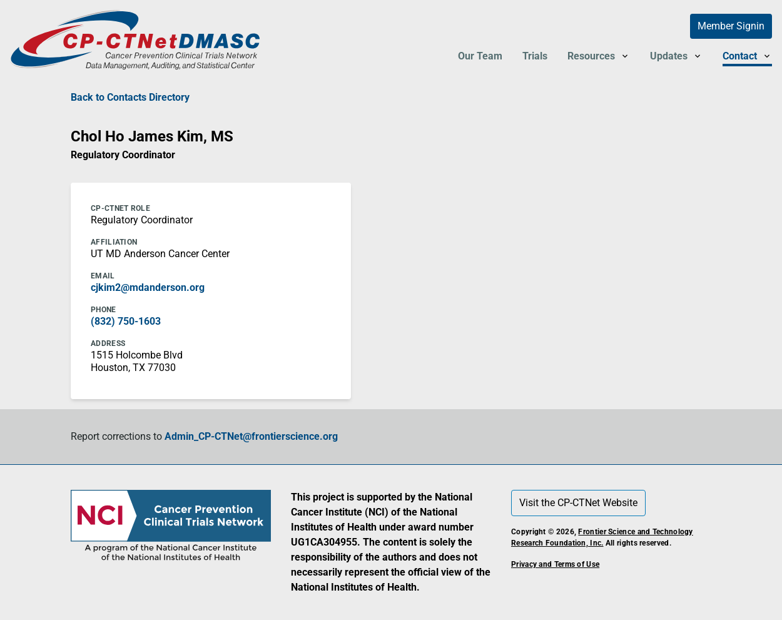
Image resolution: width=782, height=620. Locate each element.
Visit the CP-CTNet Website (578, 503)
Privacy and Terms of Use (555, 564)
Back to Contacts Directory (130, 97)
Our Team (480, 56)
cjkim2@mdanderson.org (148, 287)
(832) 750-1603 (126, 321)
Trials (534, 56)
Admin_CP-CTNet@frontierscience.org (251, 436)
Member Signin (731, 26)
